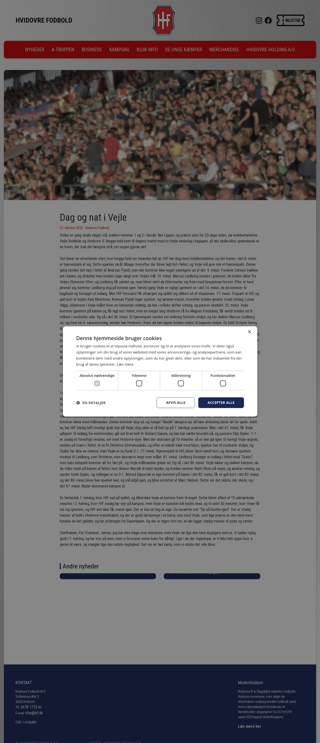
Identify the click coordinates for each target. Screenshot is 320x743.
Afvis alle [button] (175, 402)
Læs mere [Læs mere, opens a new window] (125, 364)
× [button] (249, 332)
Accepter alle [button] (221, 402)
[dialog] (160, 371)
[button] (91, 402)
